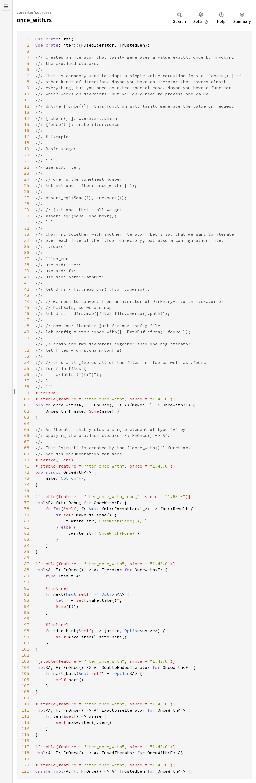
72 (26, 472)
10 (26, 93)
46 (26, 313)
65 (26, 429)
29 (26, 209)
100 (25, 642)
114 (25, 728)
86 (26, 557)
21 (26, 160)
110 (25, 703)
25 (26, 185)
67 (26, 441)
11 (26, 99)
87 (26, 563)
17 (26, 136)
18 (26, 142)
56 (26, 374)
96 (26, 618)
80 (26, 520)
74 (26, 484)
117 (25, 746)
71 (26, 466)
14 (26, 118)
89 (26, 575)
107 (25, 685)
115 (25, 734)
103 (25, 661)
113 (25, 722)
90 (26, 581)
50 (26, 337)
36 (26, 252)
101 (25, 649)
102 (25, 655)
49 (26, 331)
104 (25, 667)
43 (26, 295)
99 (26, 636)
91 (26, 588)
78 (26, 508)
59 (26, 392)
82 (26, 533)
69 (26, 453)
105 (25, 673)
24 (26, 179)
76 (26, 496)
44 (26, 301)
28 (26, 203)
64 (26, 423)
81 (26, 527)
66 (26, 435)
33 (26, 234)
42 (26, 289)
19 (26, 148)
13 (26, 112)
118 (25, 752)
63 (26, 417)
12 (26, 106)
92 (26, 594)
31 (26, 221)
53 (26, 356)
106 (25, 679)
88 (26, 569)
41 (26, 282)
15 (26, 124)
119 (25, 758)
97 (26, 624)
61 (26, 405)
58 (26, 386)
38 (26, 264)
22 (26, 167)
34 (26, 240)
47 (26, 319)
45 (26, 307)
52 (26, 350)
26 (26, 191)
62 (26, 411)
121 (25, 771)
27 (26, 197)
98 (26, 630)
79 (26, 514)
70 (26, 459)
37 (26, 258)
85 (26, 551)
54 (26, 362)
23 (26, 173)
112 (25, 716)
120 (25, 764)
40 (26, 276)
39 (26, 270)
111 (25, 710)
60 (26, 398)
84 (26, 545)
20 (26, 154)
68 (26, 447)
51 (26, 344)
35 (26, 246)
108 (25, 691)
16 (26, 130)
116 (25, 740)
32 (26, 228)
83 (26, 539)
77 (26, 502)
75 (26, 490)
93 (26, 600)
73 (26, 478)
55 (26, 368)
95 (26, 612)
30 (26, 215)
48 (26, 325)
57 (26, 380)
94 (26, 606)
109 (25, 697)
